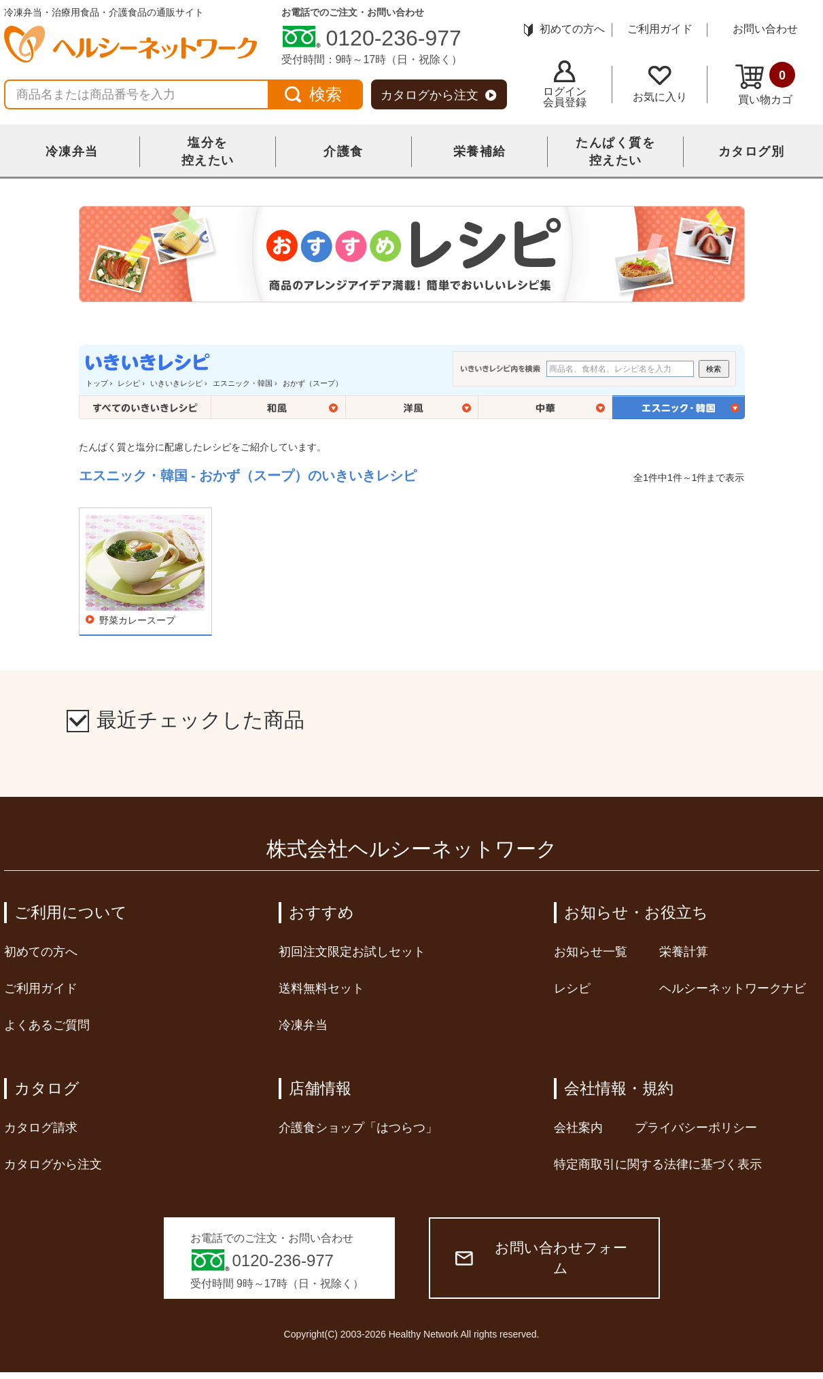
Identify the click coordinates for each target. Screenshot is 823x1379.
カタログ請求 (40, 1127)
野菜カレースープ (137, 620)
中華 (545, 407)
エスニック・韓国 (243, 383)
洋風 (412, 407)
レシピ (129, 383)
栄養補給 (479, 151)
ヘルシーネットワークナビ (732, 988)
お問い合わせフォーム (541, 1258)
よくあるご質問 (47, 1025)
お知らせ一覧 (590, 952)
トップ (97, 383)
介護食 (343, 151)
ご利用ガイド (660, 29)
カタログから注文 (439, 95)
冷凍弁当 (72, 151)
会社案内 (578, 1127)
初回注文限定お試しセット (352, 952)
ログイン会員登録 (564, 84)
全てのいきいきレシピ (145, 407)
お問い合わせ (765, 29)
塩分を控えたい (207, 151)
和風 (278, 407)
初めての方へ (564, 29)
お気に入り (660, 84)
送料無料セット (321, 988)
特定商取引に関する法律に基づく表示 (658, 1164)
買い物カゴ (765, 83)
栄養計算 (683, 952)
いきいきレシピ (176, 383)
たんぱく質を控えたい (615, 151)
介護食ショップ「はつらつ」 (358, 1127)
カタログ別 (751, 151)
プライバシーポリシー (696, 1127)
